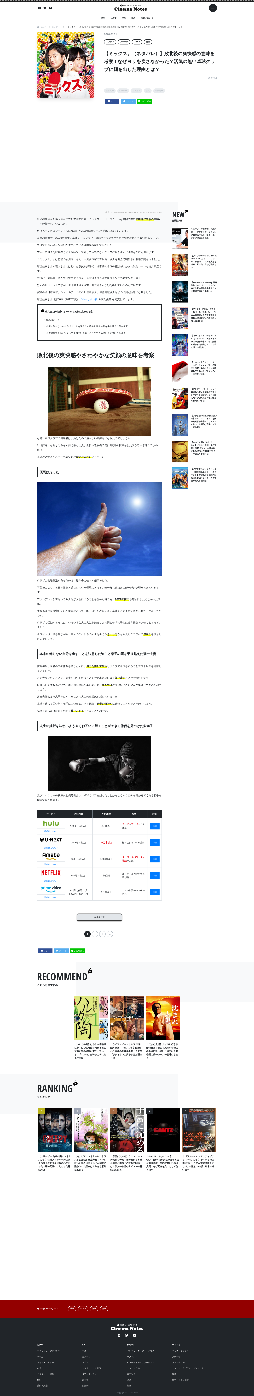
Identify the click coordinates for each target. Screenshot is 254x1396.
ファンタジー (178, 1362)
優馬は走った (53, 320)
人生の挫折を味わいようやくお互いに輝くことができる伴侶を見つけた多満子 (86, 333)
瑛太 (148, 90)
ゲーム (40, 1357)
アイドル (176, 1345)
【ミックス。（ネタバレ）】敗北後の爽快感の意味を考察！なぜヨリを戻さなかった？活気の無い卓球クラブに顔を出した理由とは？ (124, 27)
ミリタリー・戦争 (45, 1374)
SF (83, 1345)
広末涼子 (123, 90)
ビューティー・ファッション (140, 1362)
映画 (103, 18)
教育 (174, 1374)
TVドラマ (131, 1345)
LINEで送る (144, 101)
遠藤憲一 (159, 90)
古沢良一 (110, 90)
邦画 (133, 18)
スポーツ (124, 42)
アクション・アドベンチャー (50, 1351)
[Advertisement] (127, 152)
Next (212, 1143)
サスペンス (132, 1357)
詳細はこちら (51, 831)
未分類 (85, 1380)
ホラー (40, 1368)
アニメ (85, 1351)
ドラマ (137, 42)
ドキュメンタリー (45, 1362)
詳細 (155, 826)
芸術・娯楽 (42, 1385)
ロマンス (131, 1374)
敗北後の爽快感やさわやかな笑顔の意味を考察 (69, 311)
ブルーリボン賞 (88, 299)
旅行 (39, 1380)
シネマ (113, 18)
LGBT (40, 1345)
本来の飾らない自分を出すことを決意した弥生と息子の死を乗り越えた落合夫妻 (87, 326)
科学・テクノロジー (181, 1380)
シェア (112, 101)
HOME (43, 27)
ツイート (128, 101)
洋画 (124, 18)
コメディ (56, 27)
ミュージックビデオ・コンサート (188, 1368)
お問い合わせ (147, 18)
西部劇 (85, 1385)
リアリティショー (90, 1374)
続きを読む (99, 916)
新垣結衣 (136, 90)
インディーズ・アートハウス (140, 1351)
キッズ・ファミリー (181, 1351)
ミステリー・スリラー (92, 1368)
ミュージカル (133, 1368)
